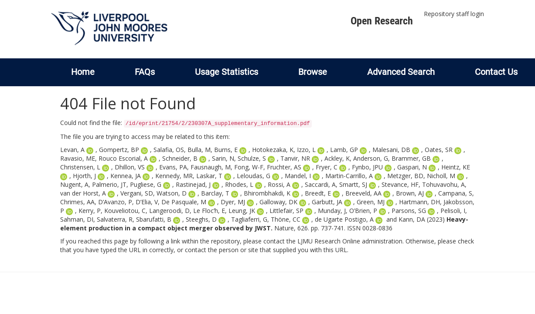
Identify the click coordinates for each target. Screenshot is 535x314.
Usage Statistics (226, 72)
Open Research (382, 21)
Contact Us (496, 72)
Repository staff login (454, 14)
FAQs (145, 72)
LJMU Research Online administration (349, 241)
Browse (312, 72)
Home (83, 72)
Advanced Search (401, 72)
